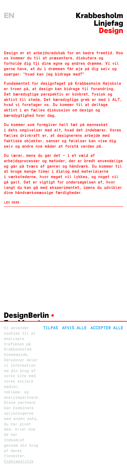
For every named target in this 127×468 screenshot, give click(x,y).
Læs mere (12, 202)
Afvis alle (74, 327)
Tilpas (50, 327)
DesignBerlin (26, 315)
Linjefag (108, 23)
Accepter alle (106, 327)
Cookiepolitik (19, 461)
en (9, 15)
